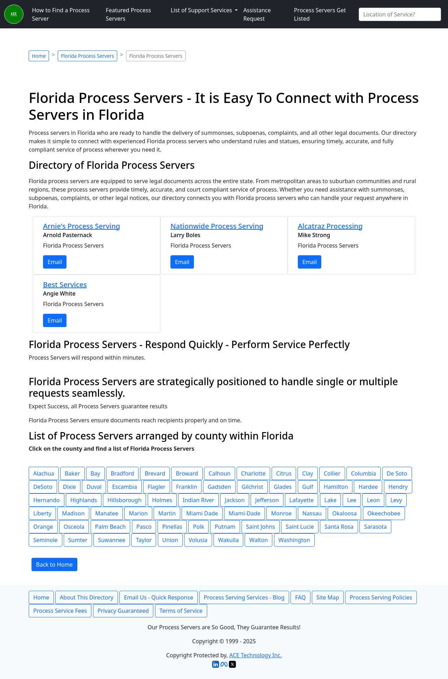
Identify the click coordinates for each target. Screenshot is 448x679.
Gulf (307, 487)
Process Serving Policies (381, 597)
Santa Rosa (339, 527)
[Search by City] (400, 14)
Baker (72, 473)
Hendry (398, 487)
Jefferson (267, 500)
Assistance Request (257, 14)
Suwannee (111, 540)
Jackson (235, 500)
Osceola (74, 527)
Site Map (327, 597)
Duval (94, 487)
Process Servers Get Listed (320, 14)
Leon (373, 500)
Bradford (122, 473)
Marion (138, 513)
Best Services (65, 284)
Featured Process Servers (128, 14)
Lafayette (301, 500)
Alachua (43, 473)
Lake (330, 500)
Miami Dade (202, 513)
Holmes (162, 500)
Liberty (42, 513)
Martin (167, 513)
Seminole (45, 540)
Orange (43, 527)
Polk (198, 527)
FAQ (300, 597)
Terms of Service (181, 611)
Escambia (124, 487)
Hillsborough (124, 500)
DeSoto (42, 487)
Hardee (368, 487)
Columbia (363, 473)
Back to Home (54, 564)
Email (55, 262)
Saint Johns (260, 527)
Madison (73, 513)
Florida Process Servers (87, 56)
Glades (283, 487)
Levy (396, 500)
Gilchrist (252, 487)
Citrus (284, 473)
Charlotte (253, 473)
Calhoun (220, 473)
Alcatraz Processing (330, 226)
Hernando (46, 500)
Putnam (225, 527)
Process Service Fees (60, 611)
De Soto (397, 473)
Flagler (157, 487)
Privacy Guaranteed (123, 611)
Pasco (144, 527)
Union (170, 540)
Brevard (155, 473)
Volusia (198, 540)
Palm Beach (110, 527)
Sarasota (375, 527)
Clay (307, 473)
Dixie (69, 487)
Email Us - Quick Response (158, 597)
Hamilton (336, 487)
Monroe (281, 513)
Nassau (312, 513)
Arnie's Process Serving (81, 226)
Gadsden (219, 487)
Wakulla (228, 540)
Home (39, 56)
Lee (351, 500)
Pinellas (172, 527)
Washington (294, 540)
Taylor (144, 540)
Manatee (106, 513)
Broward (187, 473)
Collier (332, 473)
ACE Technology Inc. (255, 655)
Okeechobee (384, 513)
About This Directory (86, 597)
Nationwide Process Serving (217, 226)
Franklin (186, 487)
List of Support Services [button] (202, 10)
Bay (95, 473)
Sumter (78, 540)
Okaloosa (344, 513)
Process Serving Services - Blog (244, 597)
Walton (258, 540)
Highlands (83, 500)
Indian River (198, 500)
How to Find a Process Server (61, 14)
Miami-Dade (244, 513)
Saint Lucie (300, 527)
